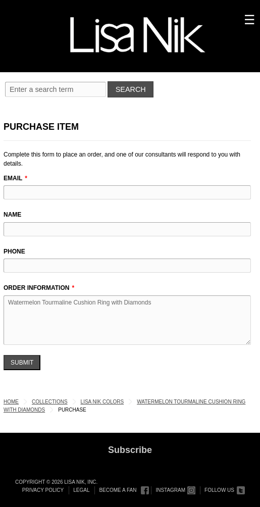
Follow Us (219, 490)
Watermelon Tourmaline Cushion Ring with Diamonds (127, 320)
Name (12, 214)
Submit (22, 362)
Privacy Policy (43, 490)
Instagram (170, 490)
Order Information (36, 287)
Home (11, 401)
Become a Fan (117, 490)
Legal (81, 490)
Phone (14, 251)
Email (13, 178)
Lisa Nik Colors (102, 401)
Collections (50, 401)
